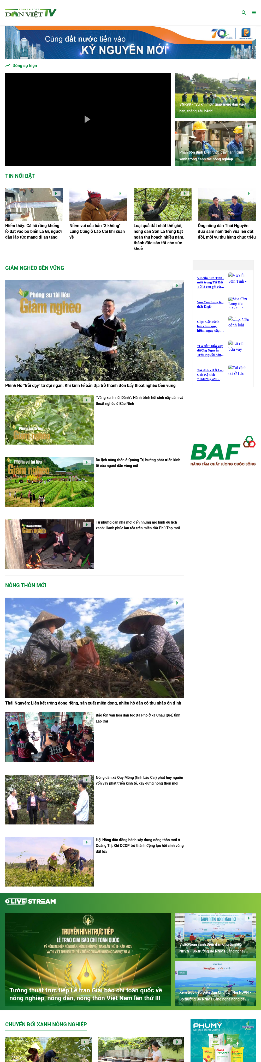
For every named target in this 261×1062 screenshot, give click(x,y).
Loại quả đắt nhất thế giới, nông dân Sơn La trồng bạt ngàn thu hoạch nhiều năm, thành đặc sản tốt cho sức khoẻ (159, 237)
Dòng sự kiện (25, 65)
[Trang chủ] (31, 12)
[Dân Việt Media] (223, 452)
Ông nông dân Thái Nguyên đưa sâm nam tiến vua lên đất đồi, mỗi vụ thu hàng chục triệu (227, 231)
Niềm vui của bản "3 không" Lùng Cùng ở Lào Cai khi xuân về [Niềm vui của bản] (97, 231)
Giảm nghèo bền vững (34, 268)
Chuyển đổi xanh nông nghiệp (46, 1024)
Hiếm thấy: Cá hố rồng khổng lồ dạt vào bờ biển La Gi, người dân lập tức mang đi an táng (33, 231)
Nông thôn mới (25, 585)
